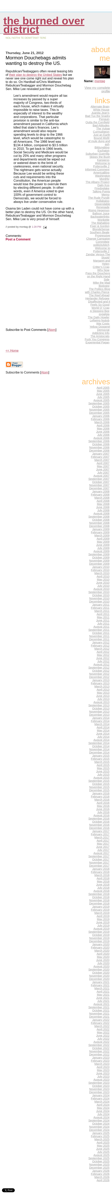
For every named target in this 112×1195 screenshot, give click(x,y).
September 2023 (98, 1082)
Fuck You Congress (97, 339)
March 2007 (101, 460)
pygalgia (104, 314)
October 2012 (101, 670)
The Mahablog (100, 222)
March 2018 (101, 875)
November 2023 (99, 1089)
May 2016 (103, 806)
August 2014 (101, 739)
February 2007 (100, 456)
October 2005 (101, 406)
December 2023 (99, 1092)
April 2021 (103, 991)
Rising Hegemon (98, 210)
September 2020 (98, 969)
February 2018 (100, 872)
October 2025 (101, 1161)
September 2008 (98, 516)
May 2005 (103, 390)
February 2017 (100, 834)
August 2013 (101, 702)
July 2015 (103, 774)
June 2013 (102, 695)
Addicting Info (101, 333)
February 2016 (100, 796)
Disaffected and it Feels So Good (99, 303)
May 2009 (103, 541)
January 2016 (101, 793)
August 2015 (101, 777)
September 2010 (98, 592)
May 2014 (103, 730)
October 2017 (101, 859)
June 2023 (102, 1073)
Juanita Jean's (100, 112)
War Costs (102, 323)
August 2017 (101, 853)
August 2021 (101, 1004)
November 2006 (99, 447)
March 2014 (101, 724)
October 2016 (101, 821)
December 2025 (99, 1167)
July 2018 (103, 887)
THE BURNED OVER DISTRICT (43, 25)
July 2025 (103, 1152)
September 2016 (98, 818)
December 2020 (99, 979)
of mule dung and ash (99, 143)
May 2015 (103, 768)
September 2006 (98, 441)
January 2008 (101, 491)
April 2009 (103, 538)
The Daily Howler (98, 317)
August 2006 (101, 438)
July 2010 (103, 585)
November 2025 (99, 1164)
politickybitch (101, 245)
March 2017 (101, 837)
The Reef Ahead (99, 295)
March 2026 (101, 1177)
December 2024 (99, 1130)
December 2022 (99, 1054)
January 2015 (101, 755)
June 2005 (102, 394)
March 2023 (101, 1063)
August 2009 (101, 551)
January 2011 (101, 604)
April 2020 (103, 953)
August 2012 (101, 664)
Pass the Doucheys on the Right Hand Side (98, 276)
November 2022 (99, 1051)
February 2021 (100, 985)
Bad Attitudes (101, 125)
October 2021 (101, 1010)
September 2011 (98, 629)
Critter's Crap (101, 267)
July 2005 (103, 397)
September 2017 (98, 856)
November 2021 (99, 1013)
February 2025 (100, 1136)
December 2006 (99, 450)
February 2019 (100, 909)
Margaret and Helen (101, 262)
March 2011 (101, 611)
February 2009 (100, 532)
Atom (51, 329)
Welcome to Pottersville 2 (101, 165)
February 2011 (100, 607)
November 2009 (99, 560)
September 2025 (98, 1158)
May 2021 (103, 994)
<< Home (12, 350)
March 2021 (101, 988)
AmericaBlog (101, 172)
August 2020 (101, 966)
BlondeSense (100, 229)
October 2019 (101, 934)
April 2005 (103, 387)
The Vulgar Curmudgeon (101, 130)
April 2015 (103, 765)
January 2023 (101, 1057)
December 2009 (99, 563)
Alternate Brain (100, 106)
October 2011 (101, 633)
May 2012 (103, 655)
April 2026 (103, 1180)
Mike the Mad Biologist (101, 284)
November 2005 (99, 409)
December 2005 (99, 412)
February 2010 (100, 570)
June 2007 (102, 469)
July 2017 (103, 850)
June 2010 (102, 582)
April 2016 (103, 802)
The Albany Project (97, 182)
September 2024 (98, 1120)
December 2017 (99, 865)
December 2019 (99, 941)
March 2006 (101, 422)
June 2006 (102, 431)
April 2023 (103, 1067)
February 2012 (100, 645)
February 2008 (100, 494)
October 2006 (101, 444)
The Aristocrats (100, 336)
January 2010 (101, 567)
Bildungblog (102, 147)
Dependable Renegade (102, 205)
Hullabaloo (102, 200)
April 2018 (103, 878)
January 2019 (101, 906)
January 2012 (101, 642)
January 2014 (101, 717)
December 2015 (99, 790)
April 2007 (103, 463)
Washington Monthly (102, 177)
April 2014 (103, 727)
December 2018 (99, 903)
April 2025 (103, 1142)
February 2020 (100, 947)
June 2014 (102, 733)
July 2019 (103, 925)
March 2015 (101, 762)
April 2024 (103, 1104)
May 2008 (103, 504)
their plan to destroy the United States (35, 74)
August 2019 (101, 928)
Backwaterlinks (100, 216)
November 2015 (99, 787)
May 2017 (103, 843)
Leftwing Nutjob (99, 320)
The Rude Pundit (98, 197)
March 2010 (101, 573)
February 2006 (100, 419)
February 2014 (100, 721)
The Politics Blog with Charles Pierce (97, 290)
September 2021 (98, 1007)
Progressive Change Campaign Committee (98, 238)
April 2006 (103, 425)
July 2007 (103, 472)
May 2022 (103, 1032)
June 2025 (102, 1148)
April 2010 (103, 576)
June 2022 (102, 1035)
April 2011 (103, 614)
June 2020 (102, 960)
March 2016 (101, 799)
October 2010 (101, 595)
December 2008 (99, 526)
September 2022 (98, 1045)
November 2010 (99, 598)
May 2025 (103, 1145)
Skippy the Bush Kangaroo (100, 158)
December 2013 (99, 714)
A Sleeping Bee (99, 311)
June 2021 (102, 997)
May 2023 (103, 1070)
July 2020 (103, 963)
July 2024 (103, 1114)
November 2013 (99, 711)
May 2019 (103, 919)
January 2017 (101, 831)
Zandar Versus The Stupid (98, 256)
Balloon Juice (100, 213)
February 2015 (100, 758)
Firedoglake (102, 188)
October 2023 (101, 1085)
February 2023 (100, 1060)
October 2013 (101, 708)
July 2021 (103, 1001)
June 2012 (102, 658)
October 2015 (101, 784)
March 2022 (101, 1026)
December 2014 (99, 752)
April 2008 (103, 500)
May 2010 (103, 579)
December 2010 (99, 601)
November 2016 (99, 824)
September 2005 (98, 403)
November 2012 (99, 673)
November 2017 (99, 862)
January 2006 (101, 416)
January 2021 (101, 982)
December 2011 (99, 639)
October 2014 (101, 746)
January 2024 (101, 1095)
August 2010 (101, 589)
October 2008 (101, 519)
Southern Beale (99, 232)
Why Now (103, 270)
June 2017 (102, 846)
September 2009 (98, 554)
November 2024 (99, 1126)
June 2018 (102, 884)
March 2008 (101, 497)
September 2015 (98, 780)
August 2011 (101, 626)
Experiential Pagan (97, 342)
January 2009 (101, 529)
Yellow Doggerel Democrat (100, 328)
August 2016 (101, 815)
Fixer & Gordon (99, 226)
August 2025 (101, 1155)
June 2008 (102, 507)
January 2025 (101, 1133)
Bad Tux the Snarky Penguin (97, 117)
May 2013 (103, 692)
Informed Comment (97, 169)
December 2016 (99, 828)
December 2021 (99, 1016)
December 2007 (99, 488)
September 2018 (98, 894)
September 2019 (98, 931)
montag (99, 81)
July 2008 (103, 510)
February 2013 (100, 683)
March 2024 (101, 1101)
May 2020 (103, 957)
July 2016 (103, 812)
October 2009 (101, 557)
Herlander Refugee (97, 298)
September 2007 (98, 478)
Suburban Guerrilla (97, 153)
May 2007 (103, 466)
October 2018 (101, 897)
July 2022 (103, 1038)
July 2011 (103, 623)
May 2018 (103, 881)
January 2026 (101, 1170)
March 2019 (101, 912)
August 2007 (101, 475)
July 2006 (103, 434)
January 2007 (101, 453)
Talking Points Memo (101, 193)
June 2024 (102, 1111)
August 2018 (101, 890)
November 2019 (99, 938)
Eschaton (103, 150)
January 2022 (101, 1019)
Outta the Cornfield (97, 122)
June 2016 (102, 809)
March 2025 (101, 1139)
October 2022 (101, 1048)
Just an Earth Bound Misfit (101, 136)
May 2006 (103, 428)
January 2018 (101, 868)
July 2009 (103, 548)
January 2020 (101, 944)
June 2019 (102, 922)
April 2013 (103, 689)
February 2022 (100, 1023)
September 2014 (98, 743)
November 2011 (99, 636)
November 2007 (99, 485)
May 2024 (103, 1107)
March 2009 (101, 535)
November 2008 (99, 522)
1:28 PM (36, 226)
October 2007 (101, 482)
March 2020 (101, 950)
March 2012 (101, 648)
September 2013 (98, 705)
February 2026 (100, 1174)
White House (101, 109)
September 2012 (98, 667)
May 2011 (103, 617)
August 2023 (101, 1079)
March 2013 (101, 686)
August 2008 (101, 513)
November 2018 (99, 900)
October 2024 (101, 1123)
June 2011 (102, 620)
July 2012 (103, 661)
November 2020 (99, 975)
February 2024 (100, 1098)
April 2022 (103, 1029)
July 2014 (103, 736)
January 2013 (101, 680)
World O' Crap (100, 307)
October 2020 (101, 972)
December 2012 (99, 677)
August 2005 (101, 400)
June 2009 (102, 544)
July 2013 (103, 699)
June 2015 (102, 771)
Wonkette (103, 219)
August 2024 (101, 1117)
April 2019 (103, 916)
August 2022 (101, 1041)
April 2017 (103, 840)
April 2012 (103, 651)
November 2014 (99, 749)
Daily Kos (103, 185)
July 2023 (103, 1076)
